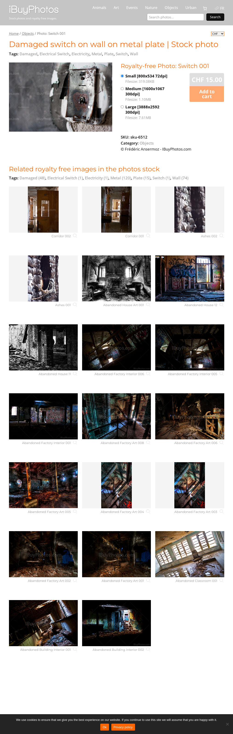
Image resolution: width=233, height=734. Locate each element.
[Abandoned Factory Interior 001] (43, 416)
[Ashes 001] (43, 278)
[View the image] (60, 97)
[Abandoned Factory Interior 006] (116, 347)
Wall (180, 178)
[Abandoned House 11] (43, 347)
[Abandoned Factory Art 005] (43, 485)
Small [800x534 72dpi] (148, 78)
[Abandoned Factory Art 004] (116, 485)
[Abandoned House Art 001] (116, 278)
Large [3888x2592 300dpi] (148, 112)
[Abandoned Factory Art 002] (43, 554)
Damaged (32, 178)
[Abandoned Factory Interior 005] (189, 347)
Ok (104, 727)
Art (116, 7)
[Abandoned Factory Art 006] (189, 416)
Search (215, 17)
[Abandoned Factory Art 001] (116, 554)
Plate (141, 178)
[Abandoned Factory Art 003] (189, 485)
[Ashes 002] (189, 209)
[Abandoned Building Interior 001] (43, 623)
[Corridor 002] (43, 209)
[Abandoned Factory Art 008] (116, 416)
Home (14, 33)
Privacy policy (123, 727)
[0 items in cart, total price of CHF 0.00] (205, 8)
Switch (161, 178)
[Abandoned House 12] (189, 278)
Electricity (96, 178)
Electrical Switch (65, 178)
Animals (99, 7)
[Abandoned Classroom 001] (189, 554)
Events (132, 7)
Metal (120, 178)
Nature (151, 7)
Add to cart (207, 94)
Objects (171, 7)
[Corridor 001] (116, 209)
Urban (190, 7)
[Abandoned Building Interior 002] (116, 623)
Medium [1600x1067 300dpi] (148, 94)
